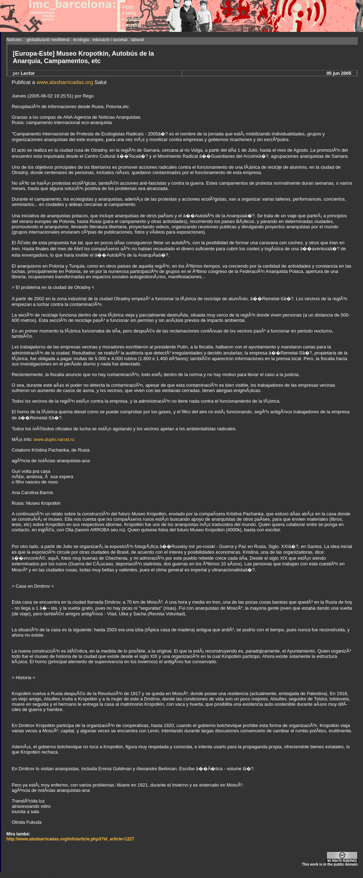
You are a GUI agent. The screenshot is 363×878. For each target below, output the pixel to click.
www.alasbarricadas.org (65, 82)
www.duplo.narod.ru (54, 439)
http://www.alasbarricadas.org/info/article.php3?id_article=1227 (70, 839)
